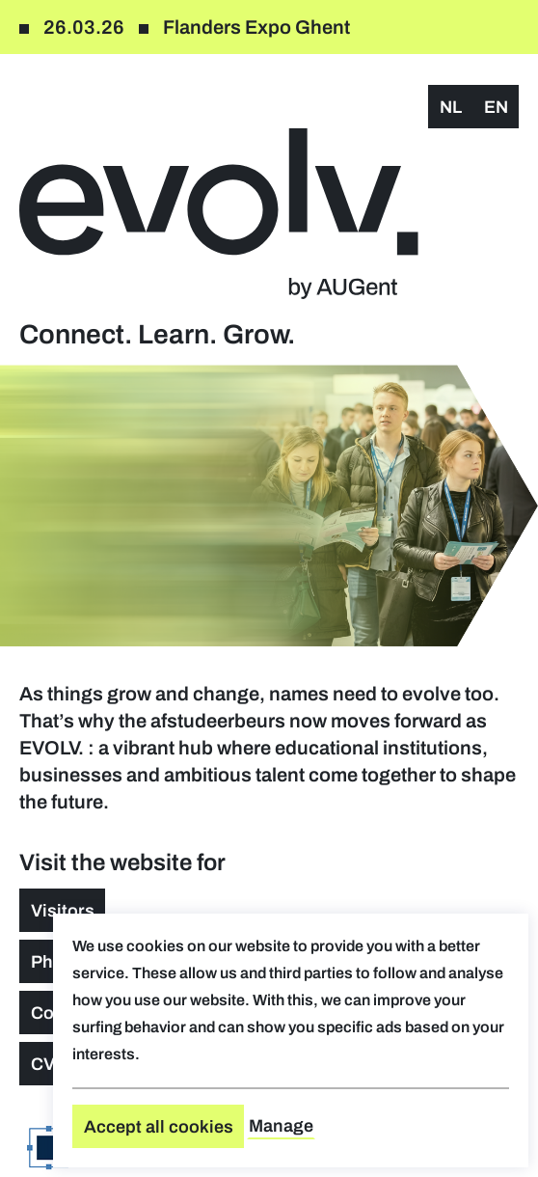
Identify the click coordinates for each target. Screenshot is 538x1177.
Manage (281, 1126)
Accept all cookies (158, 1126)
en (496, 107)
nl (451, 107)
